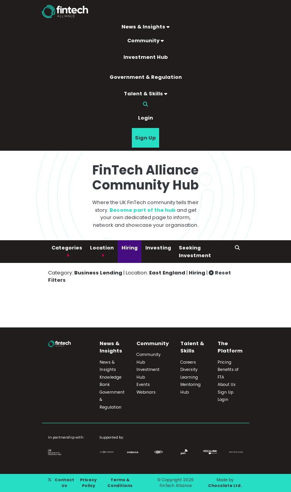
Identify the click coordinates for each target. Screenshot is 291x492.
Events (143, 384)
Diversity (189, 369)
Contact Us (64, 483)
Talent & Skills (145, 93)
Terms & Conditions (120, 483)
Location (102, 247)
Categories (67, 247)
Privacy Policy (88, 483)
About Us (227, 384)
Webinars (146, 392)
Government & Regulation (146, 77)
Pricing (224, 362)
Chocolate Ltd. (225, 486)
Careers (188, 362)
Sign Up (145, 137)
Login (145, 117)
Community (145, 40)
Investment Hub (145, 57)
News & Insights (145, 26)
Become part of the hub (143, 210)
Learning (189, 377)
